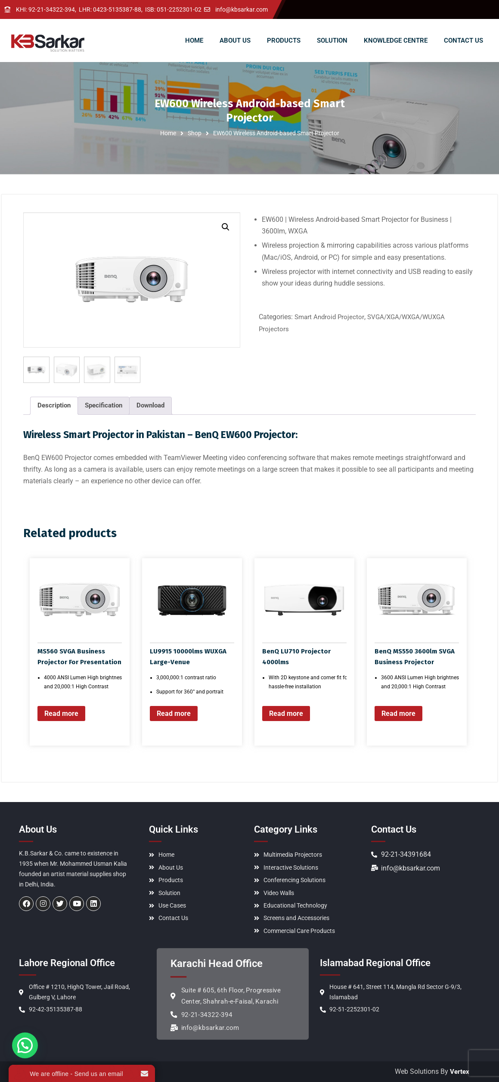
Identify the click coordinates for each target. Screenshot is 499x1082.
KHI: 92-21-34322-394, (46, 9)
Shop (194, 133)
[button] (225, 227)
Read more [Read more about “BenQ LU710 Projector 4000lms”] (286, 713)
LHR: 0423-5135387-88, (111, 9)
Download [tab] (150, 404)
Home (168, 133)
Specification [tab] (103, 404)
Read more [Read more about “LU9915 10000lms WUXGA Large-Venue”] (174, 713)
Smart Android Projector (329, 317)
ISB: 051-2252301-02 (173, 9)
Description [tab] (54, 404)
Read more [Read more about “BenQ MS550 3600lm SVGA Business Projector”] (398, 713)
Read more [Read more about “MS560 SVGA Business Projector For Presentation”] (61, 713)
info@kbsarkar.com (241, 9)
